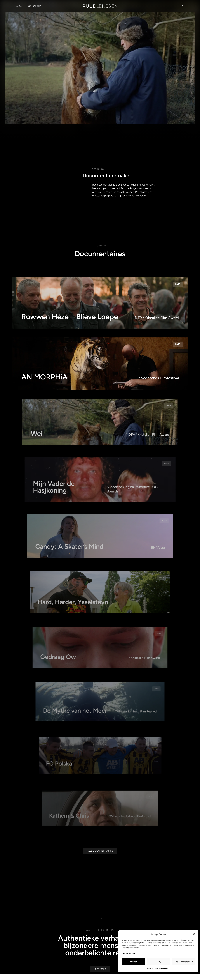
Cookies (150, 969)
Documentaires (37, 6)
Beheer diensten (129, 954)
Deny (158, 961)
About (20, 6)
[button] (193, 934)
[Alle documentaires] (100, 868)
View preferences (184, 961)
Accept (133, 961)
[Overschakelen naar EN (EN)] (182, 6)
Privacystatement (161, 969)
